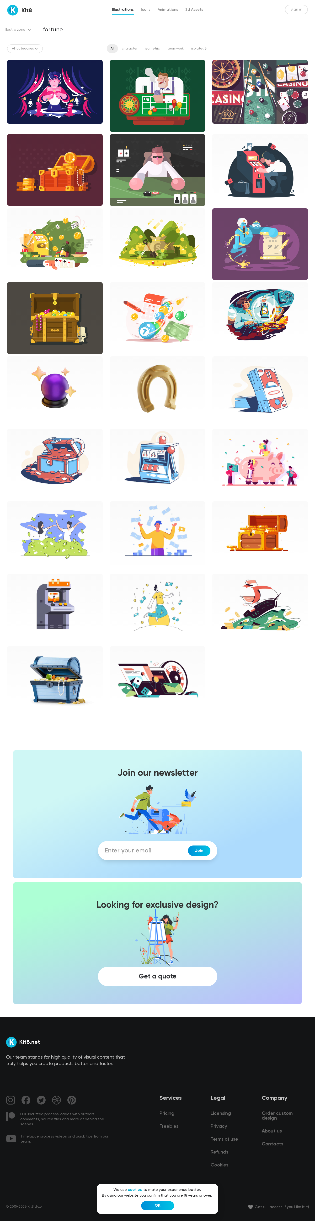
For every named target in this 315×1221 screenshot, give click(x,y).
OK (157, 1206)
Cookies (219, 1165)
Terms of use (224, 1139)
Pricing (167, 1113)
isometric (152, 48)
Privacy (219, 1126)
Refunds (219, 1152)
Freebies (169, 1126)
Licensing (221, 1113)
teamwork (175, 48)
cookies (135, 1190)
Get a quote (157, 976)
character (129, 48)
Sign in (296, 9)
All (112, 48)
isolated (197, 48)
